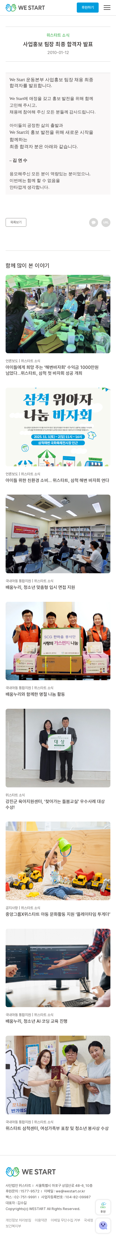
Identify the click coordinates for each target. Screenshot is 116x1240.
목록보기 (16, 222)
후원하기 (88, 7)
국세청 (88, 1220)
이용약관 (41, 1220)
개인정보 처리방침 (18, 1220)
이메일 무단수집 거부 (65, 1220)
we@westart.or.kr (70, 1191)
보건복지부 (13, 1226)
